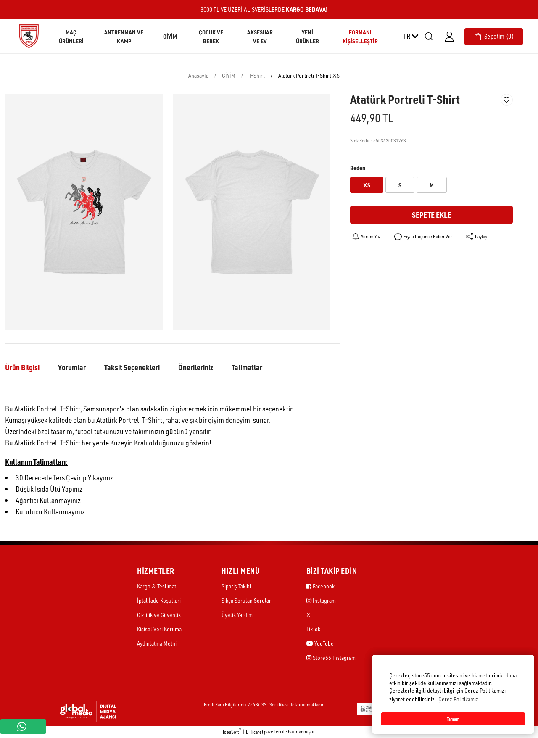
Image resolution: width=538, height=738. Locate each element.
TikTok (313, 629)
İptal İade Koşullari (159, 600)
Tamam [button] (453, 719)
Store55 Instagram (331, 657)
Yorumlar (72, 367)
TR (411, 36)
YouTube (320, 643)
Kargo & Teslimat (156, 586)
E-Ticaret (254, 732)
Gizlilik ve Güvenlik (159, 614)
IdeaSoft (232, 731)
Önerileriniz (195, 367)
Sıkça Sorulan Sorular (246, 600)
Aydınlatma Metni (157, 643)
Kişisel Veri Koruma (159, 629)
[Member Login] (449, 37)
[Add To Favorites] (507, 100)
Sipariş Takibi (236, 586)
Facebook (320, 586)
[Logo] (28, 36)
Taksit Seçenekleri (132, 367)
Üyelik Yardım (237, 614)
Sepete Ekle (431, 214)
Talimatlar (247, 367)
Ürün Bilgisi (22, 367)
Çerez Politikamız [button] (458, 699)
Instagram (321, 600)
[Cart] (494, 36)
